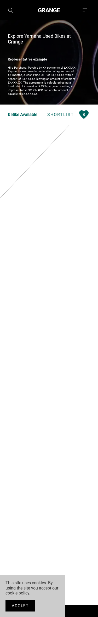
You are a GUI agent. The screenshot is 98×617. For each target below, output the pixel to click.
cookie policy (17, 593)
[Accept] (20, 605)
